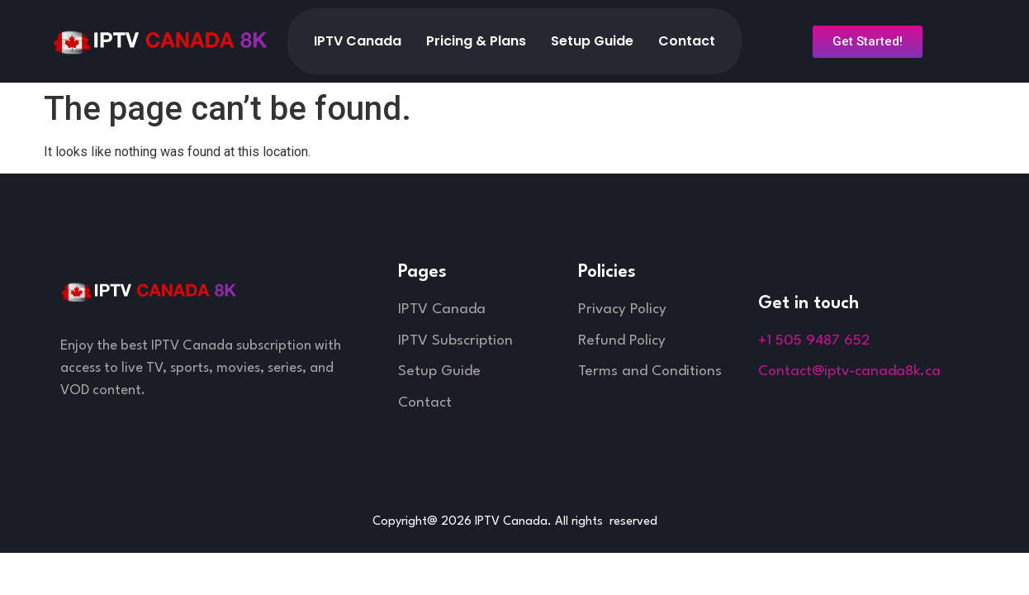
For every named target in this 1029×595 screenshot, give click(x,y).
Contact (686, 40)
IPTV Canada (357, 40)
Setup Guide (592, 40)
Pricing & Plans (476, 40)
